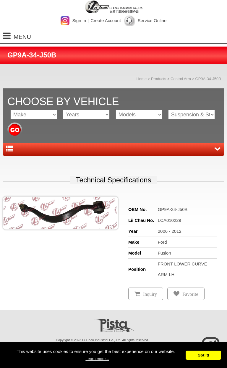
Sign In (79, 20)
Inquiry (150, 294)
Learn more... (97, 359)
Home (141, 79)
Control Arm (181, 79)
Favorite (190, 294)
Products (158, 79)
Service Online (152, 20)
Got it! (203, 355)
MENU (17, 35)
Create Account (105, 20)
